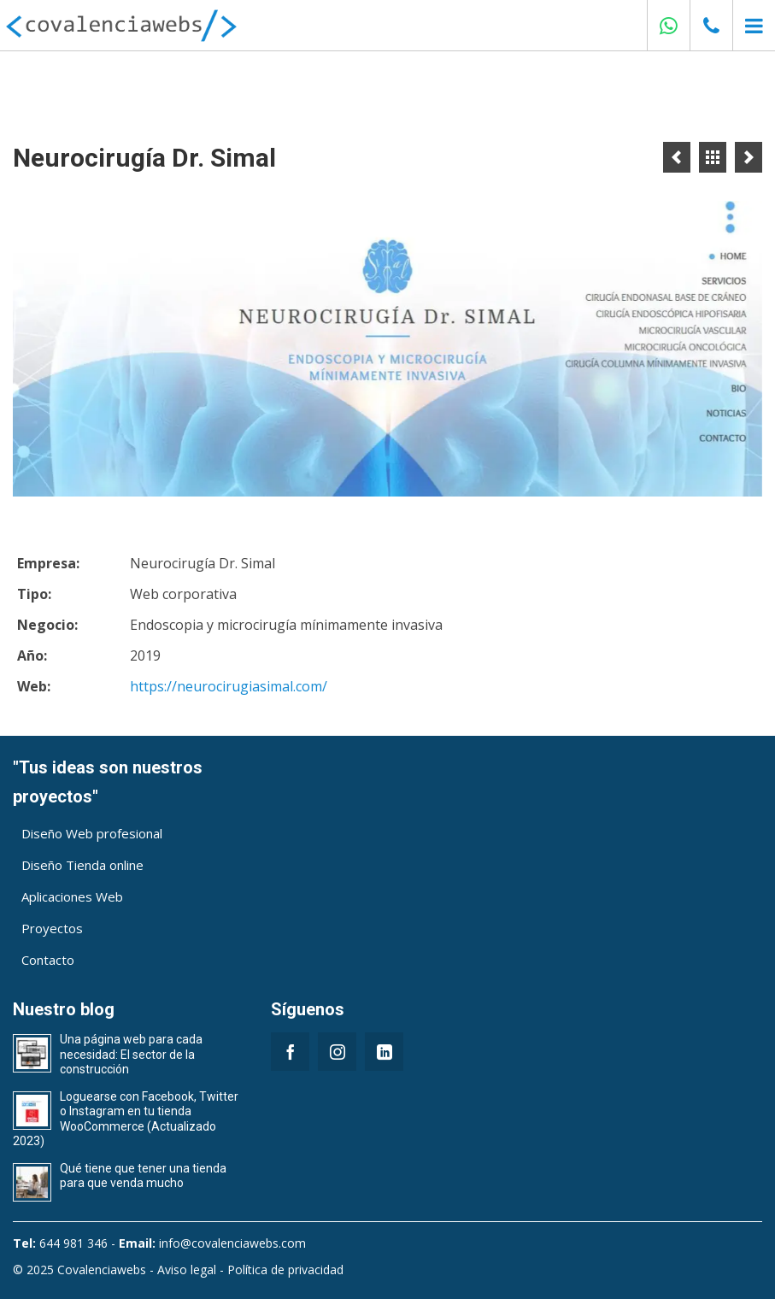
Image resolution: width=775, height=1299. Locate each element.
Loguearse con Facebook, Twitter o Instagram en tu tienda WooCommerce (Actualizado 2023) (125, 1119)
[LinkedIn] (384, 1051)
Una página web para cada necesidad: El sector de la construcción (131, 1054)
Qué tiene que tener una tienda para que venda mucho (143, 1175)
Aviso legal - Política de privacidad (250, 1269)
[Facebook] (290, 1051)
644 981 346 (73, 1243)
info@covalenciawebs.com (232, 1243)
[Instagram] (337, 1051)
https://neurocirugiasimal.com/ (228, 686)
